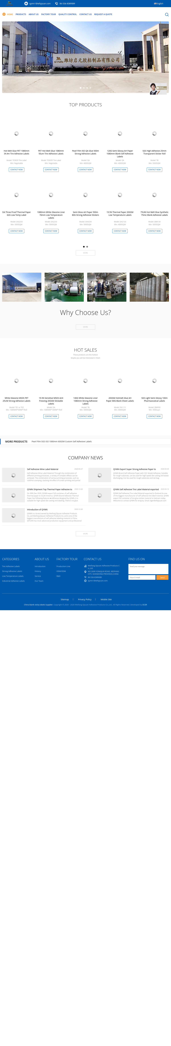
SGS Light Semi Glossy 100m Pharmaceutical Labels (154, 399)
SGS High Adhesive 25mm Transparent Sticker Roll (154, 152)
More (85, 253)
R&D (58, 576)
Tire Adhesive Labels (11, 566)
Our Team (39, 581)
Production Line (63, 566)
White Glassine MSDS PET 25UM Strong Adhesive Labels (16, 399)
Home (7, 14)
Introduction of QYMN (37, 509)
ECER (144, 604)
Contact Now (16, 169)
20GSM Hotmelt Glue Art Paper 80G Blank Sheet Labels (120, 399)
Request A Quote (104, 14)
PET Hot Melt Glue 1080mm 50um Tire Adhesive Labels (51, 152)
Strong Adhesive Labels (12, 571)
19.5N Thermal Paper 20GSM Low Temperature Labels (120, 213)
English (160, 3)
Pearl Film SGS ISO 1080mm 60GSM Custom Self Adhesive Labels (62, 441)
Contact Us (86, 14)
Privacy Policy (84, 599)
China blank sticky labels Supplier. (39, 604)
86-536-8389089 (67, 3)
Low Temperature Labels (13, 576)
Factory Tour (48, 14)
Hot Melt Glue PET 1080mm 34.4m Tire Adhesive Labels (16, 152)
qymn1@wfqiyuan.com (40, 3)
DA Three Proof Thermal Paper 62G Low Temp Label (16, 213)
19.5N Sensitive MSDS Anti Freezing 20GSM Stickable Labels (51, 401)
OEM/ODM (61, 571)
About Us (34, 14)
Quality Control (68, 14)
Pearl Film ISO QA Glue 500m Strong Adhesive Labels (85, 152)
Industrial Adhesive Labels (13, 581)
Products (21, 14)
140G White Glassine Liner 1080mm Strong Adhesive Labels (85, 401)
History (38, 571)
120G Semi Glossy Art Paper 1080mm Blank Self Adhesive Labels (120, 153)
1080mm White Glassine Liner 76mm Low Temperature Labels (51, 215)
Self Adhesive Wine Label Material (42, 469)
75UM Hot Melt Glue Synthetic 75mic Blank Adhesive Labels (154, 213)
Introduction (40, 566)
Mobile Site (106, 599)
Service (38, 576)
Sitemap (65, 599)
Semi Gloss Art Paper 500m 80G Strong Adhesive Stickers (85, 213)
